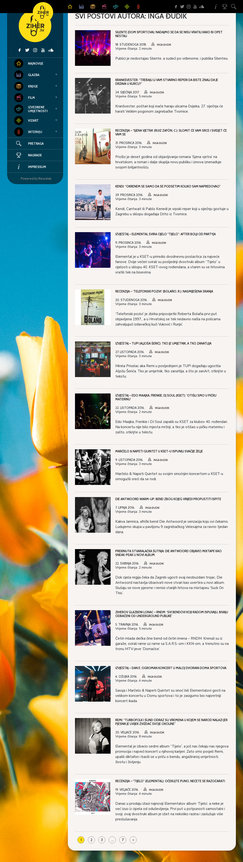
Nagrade (28, 155)
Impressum (30, 166)
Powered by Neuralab (36, 178)
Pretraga (36, 143)
